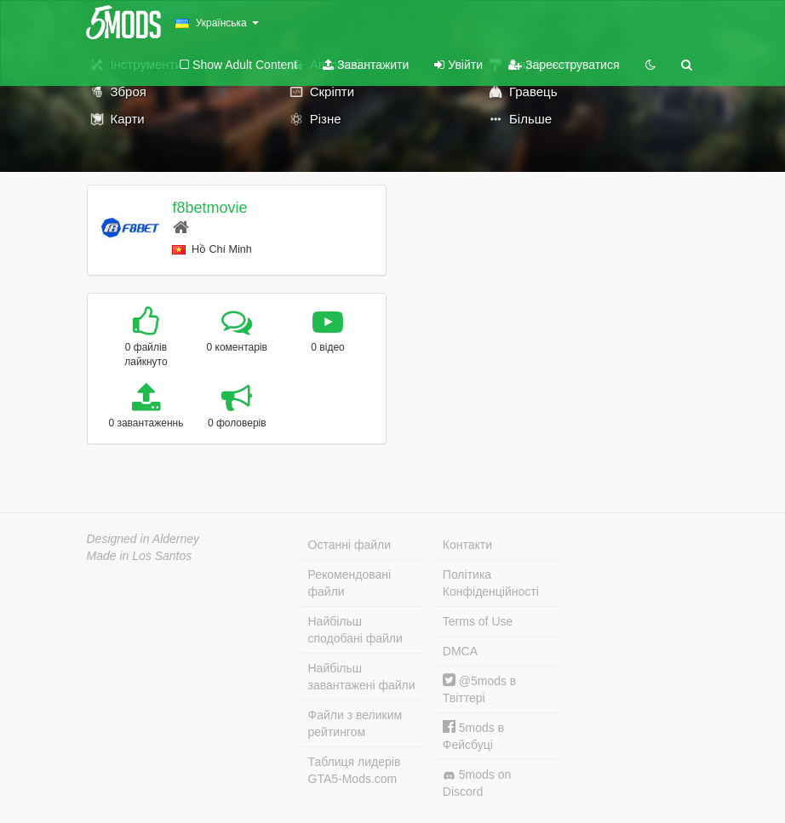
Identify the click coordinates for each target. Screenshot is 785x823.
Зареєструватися (563, 64)
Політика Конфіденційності (491, 583)
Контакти (467, 545)
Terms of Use (478, 621)
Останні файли (350, 545)
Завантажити (366, 64)
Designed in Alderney (143, 539)
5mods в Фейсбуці (473, 736)
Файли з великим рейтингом (355, 723)
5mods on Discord (477, 783)
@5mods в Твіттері (479, 689)
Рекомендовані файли (350, 583)
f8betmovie (209, 207)
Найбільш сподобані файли (355, 629)
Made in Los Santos (139, 556)
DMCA (460, 651)
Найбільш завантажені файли (361, 676)
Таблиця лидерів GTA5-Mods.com (354, 770)
